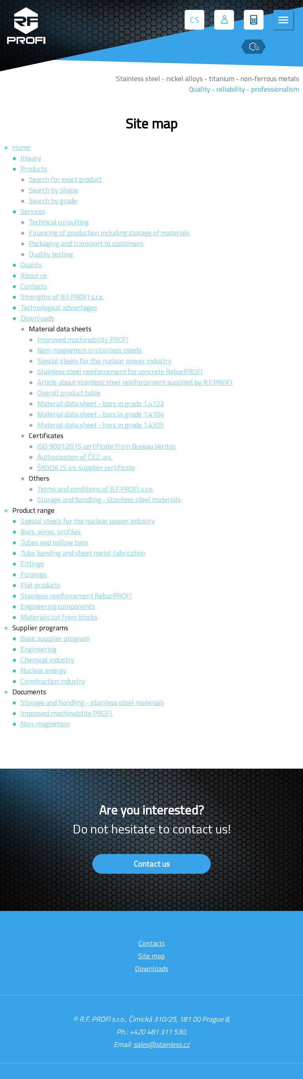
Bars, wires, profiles (50, 531)
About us (34, 275)
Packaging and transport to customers (86, 243)
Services (33, 211)
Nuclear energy (43, 670)
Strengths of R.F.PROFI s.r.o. (62, 296)
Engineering (38, 649)
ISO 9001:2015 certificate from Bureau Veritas (106, 446)
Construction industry (53, 681)
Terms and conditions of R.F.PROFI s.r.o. (95, 489)
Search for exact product (65, 179)
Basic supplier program (55, 638)
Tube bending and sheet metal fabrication (83, 553)
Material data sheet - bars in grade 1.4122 (100, 403)
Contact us (152, 864)
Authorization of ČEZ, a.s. (74, 457)
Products (34, 168)
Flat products (40, 585)
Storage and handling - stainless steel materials (109, 499)
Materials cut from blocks (59, 617)
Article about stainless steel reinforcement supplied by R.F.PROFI (134, 382)
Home (21, 147)
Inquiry (31, 158)
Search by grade (53, 200)
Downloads (37, 318)
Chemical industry (47, 659)
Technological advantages (59, 307)
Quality (31, 264)
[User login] (224, 20)
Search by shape (53, 190)
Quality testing (51, 254)
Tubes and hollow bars (54, 542)
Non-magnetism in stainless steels (89, 350)
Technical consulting (59, 222)
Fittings (32, 563)
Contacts (34, 286)
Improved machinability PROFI (83, 339)
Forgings (34, 574)
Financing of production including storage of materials (109, 232)
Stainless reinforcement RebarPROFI (76, 595)
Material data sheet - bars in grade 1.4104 (100, 414)
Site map (151, 956)
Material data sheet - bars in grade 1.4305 (100, 425)
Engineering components (58, 606)
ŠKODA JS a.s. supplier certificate (86, 467)
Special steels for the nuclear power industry (104, 360)
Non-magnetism (45, 723)
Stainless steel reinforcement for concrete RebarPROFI (120, 371)
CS (194, 20)
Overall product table (69, 392)
